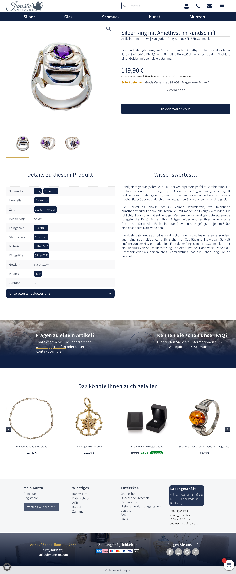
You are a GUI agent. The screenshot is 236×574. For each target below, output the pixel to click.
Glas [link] (68, 17)
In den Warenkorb (175, 109)
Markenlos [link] (42, 200)
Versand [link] (126, 510)
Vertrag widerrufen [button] (41, 507)
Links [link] (124, 519)
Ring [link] (38, 191)
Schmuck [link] (111, 17)
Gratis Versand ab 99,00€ (162, 82)
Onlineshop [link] (129, 494)
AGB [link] (75, 503)
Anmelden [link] (31, 494)
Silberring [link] (50, 191)
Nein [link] (38, 274)
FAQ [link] (123, 514)
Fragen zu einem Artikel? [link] (65, 335)
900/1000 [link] (41, 228)
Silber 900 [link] (41, 246)
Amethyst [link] (41, 237)
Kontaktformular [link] (49, 351)
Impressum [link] (79, 494)
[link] (25, 10)
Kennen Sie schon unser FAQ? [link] (192, 335)
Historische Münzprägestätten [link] (141, 506)
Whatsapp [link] (44, 346)
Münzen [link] (197, 17)
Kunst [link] (154, 17)
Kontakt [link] (77, 507)
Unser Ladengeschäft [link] (135, 498)
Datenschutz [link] (80, 498)
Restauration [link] (129, 502)
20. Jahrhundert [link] (45, 209)
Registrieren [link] (32, 498)
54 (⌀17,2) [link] (41, 255)
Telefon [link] (59, 346)
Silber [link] (29, 17)
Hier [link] (160, 342)
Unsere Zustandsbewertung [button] (29, 293)
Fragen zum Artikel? (195, 82)
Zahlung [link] (78, 511)
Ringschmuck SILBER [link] (182, 38)
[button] (227, 429)
